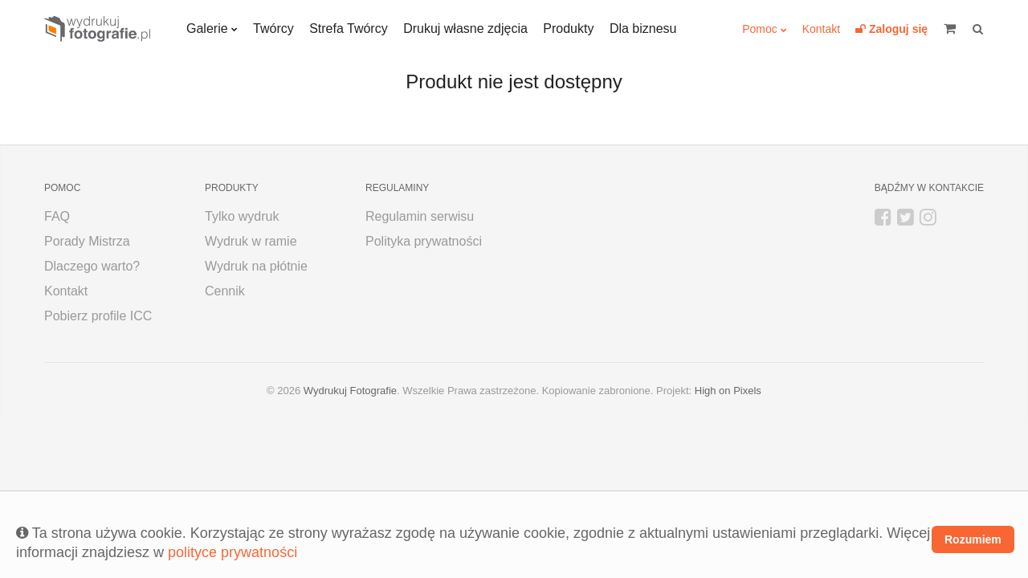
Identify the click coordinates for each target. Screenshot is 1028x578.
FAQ (57, 216)
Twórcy (273, 28)
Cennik (225, 291)
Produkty (568, 28)
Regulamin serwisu (419, 216)
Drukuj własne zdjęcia (465, 28)
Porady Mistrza (87, 241)
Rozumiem (972, 539)
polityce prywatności (232, 552)
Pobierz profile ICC (98, 316)
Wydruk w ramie (251, 241)
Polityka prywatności (423, 241)
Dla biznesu (643, 28)
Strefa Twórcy (348, 28)
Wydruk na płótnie (256, 266)
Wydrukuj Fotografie (350, 391)
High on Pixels (728, 391)
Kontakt (821, 28)
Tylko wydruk (242, 216)
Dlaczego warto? (92, 266)
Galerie (207, 28)
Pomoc (759, 28)
